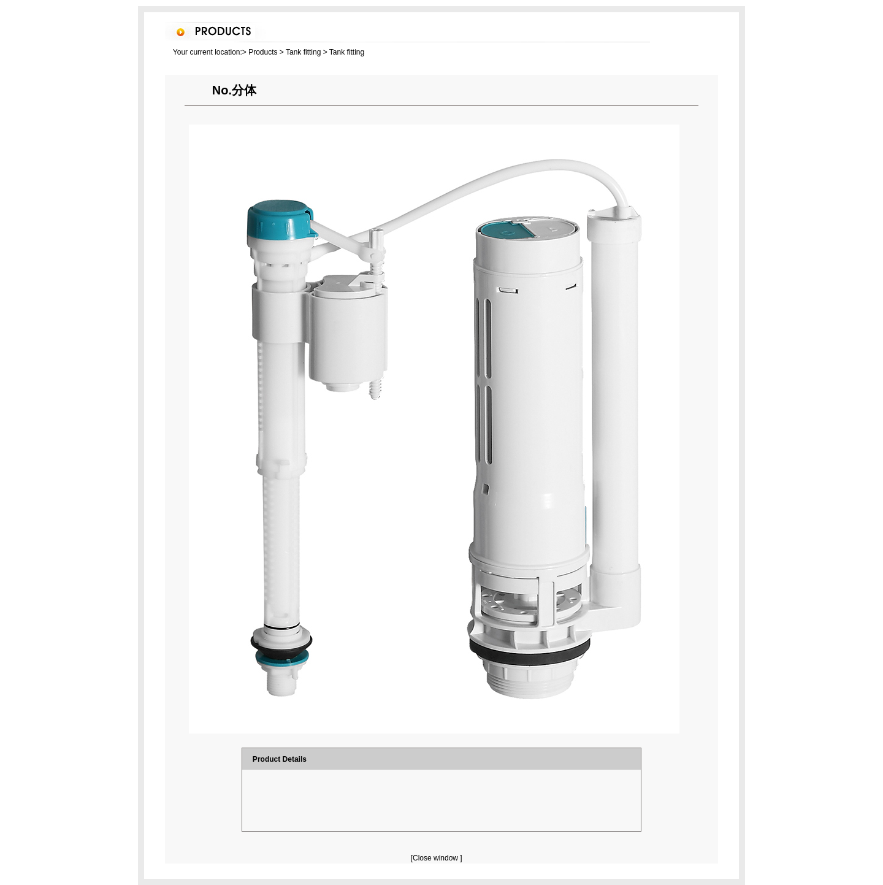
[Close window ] (436, 858)
